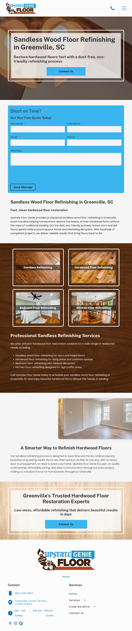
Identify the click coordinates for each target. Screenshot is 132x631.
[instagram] (15, 623)
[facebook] (10, 623)
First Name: (29, 123)
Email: (26, 137)
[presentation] (46, 174)
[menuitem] (96, 594)
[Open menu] (124, 8)
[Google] (21, 623)
